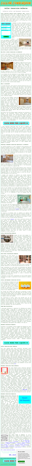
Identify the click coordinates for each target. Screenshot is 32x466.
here (15, 363)
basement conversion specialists (10, 415)
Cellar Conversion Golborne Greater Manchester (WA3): (13, 13)
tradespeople (25, 438)
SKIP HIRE (27, 441)
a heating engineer (21, 443)
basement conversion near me (7, 412)
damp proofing (4, 444)
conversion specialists (17, 225)
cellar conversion (16, 28)
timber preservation (10, 445)
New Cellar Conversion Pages (7, 458)
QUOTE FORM (25, 389)
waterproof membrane (12, 99)
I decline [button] (23, 461)
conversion (27, 74)
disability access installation (22, 444)
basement (19, 70)
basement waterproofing (11, 384)
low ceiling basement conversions (8, 379)
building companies (6, 357)
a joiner (23, 445)
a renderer (8, 443)
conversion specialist (26, 367)
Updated (13, 458)
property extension (26, 442)
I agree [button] (19, 461)
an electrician (26, 440)
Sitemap (2, 458)
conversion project (27, 127)
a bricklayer (16, 441)
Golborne (12, 219)
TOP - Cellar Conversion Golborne (8, 449)
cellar (24, 54)
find (4, 348)
